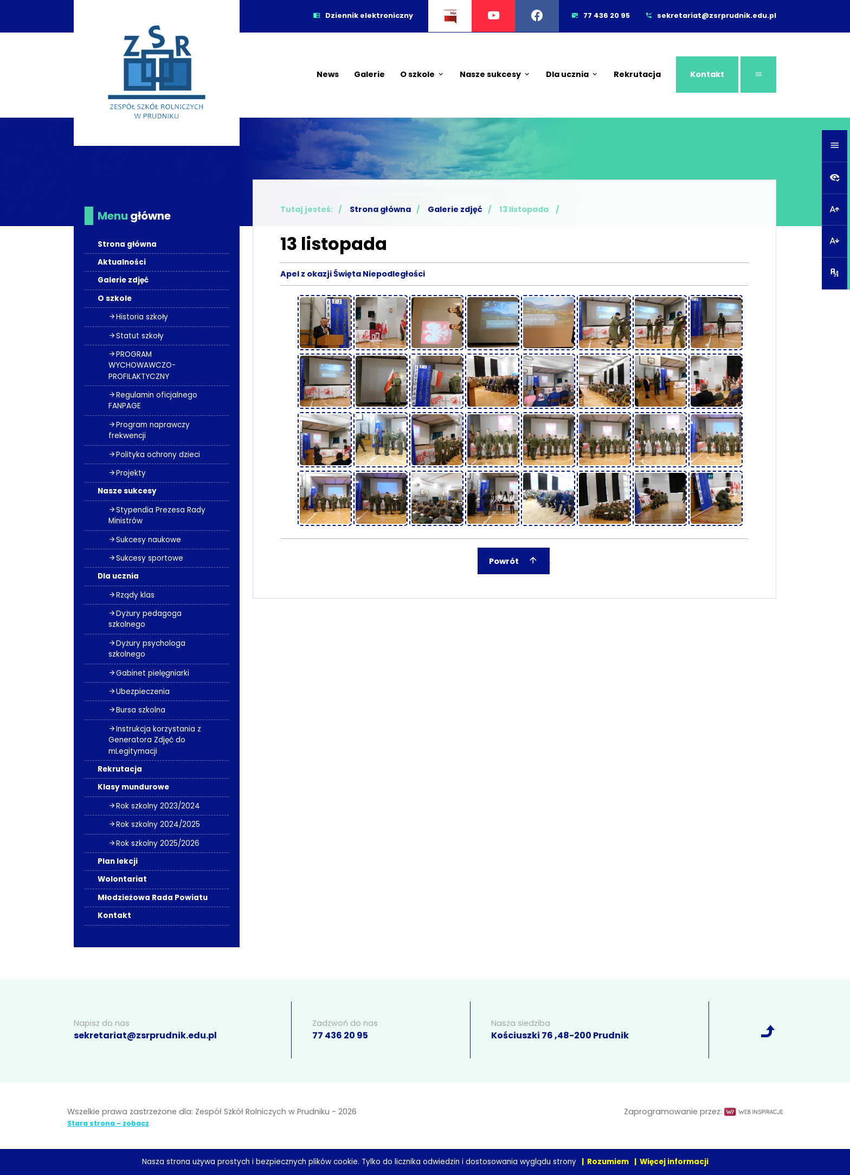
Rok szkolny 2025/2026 (153, 843)
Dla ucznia (572, 74)
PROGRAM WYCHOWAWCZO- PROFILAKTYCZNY (142, 365)
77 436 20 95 (340, 1035)
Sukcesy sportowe (145, 558)
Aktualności (122, 262)
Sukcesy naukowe (144, 540)
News (328, 74)
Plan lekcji (118, 861)
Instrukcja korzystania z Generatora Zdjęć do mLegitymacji (154, 740)
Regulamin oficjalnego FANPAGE (152, 400)
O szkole (422, 74)
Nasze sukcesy (495, 74)
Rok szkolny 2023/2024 (154, 806)
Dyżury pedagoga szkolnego (145, 619)
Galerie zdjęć (123, 280)
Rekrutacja (637, 74)
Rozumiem (608, 1162)
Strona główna (127, 244)
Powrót (513, 560)
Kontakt (707, 74)
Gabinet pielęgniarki (148, 673)
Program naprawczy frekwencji (149, 430)
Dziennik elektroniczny (363, 15)
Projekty (127, 473)
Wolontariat (122, 879)
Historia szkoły (138, 317)
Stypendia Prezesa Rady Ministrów (156, 515)
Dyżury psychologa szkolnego (146, 648)
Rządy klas (131, 595)
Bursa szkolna (136, 710)
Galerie (369, 74)
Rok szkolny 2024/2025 (154, 824)
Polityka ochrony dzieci (154, 455)
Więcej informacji (674, 1162)
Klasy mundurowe (133, 787)
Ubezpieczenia (139, 691)
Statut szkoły (136, 336)
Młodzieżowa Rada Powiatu (153, 898)
